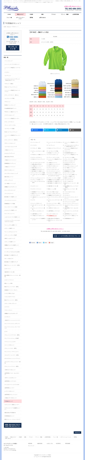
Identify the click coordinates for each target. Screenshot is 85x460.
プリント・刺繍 (38, 437)
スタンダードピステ (68, 179)
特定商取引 (58, 443)
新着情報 (30, 443)
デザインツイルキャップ (69, 160)
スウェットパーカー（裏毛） (54, 203)
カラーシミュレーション (65, 437)
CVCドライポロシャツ (53, 166)
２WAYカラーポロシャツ (53, 208)
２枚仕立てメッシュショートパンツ (39, 197)
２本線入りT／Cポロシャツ (38, 215)
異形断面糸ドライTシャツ (70, 164)
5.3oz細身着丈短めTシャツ (70, 152)
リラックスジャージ (68, 169)
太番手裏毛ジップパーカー (54, 211)
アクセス (31, 437)
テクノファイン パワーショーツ (71, 203)
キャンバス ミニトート (69, 172)
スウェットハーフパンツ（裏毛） (38, 208)
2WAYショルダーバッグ (69, 178)
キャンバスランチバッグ (53, 169)
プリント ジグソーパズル (53, 157)
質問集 (75, 437)
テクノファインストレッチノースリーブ (71, 197)
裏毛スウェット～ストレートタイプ (55, 221)
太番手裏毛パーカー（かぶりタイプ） (71, 208)
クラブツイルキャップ (53, 154)
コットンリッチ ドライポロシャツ (55, 143)
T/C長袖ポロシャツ (52, 215)
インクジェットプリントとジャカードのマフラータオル (55, 175)
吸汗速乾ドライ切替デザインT (55, 181)
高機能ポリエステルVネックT (54, 195)
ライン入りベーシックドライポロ (71, 211)
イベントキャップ (36, 142)
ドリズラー (34, 145)
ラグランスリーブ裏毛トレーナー (71, 216)
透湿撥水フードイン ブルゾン (38, 191)
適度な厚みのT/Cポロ (37, 164)
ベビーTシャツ (51, 145)
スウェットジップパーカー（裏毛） (55, 200)
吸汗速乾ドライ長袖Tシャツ (38, 171)
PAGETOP (77, 432)
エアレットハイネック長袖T (54, 178)
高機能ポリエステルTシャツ (38, 169)
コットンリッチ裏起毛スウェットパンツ (55, 160)
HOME (6, 437)
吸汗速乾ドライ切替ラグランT (55, 183)
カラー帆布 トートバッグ (69, 167)
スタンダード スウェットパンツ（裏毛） (71, 206)
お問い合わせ (8, 438)
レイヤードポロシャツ (53, 213)
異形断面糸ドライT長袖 (69, 171)
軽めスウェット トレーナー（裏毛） (71, 184)
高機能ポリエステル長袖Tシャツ (55, 179)
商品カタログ (13, 437)
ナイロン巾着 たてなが (53, 191)
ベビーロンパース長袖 (69, 157)
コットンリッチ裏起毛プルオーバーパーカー (71, 149)
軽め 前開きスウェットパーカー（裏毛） (71, 186)
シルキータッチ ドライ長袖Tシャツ (39, 175)
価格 (25, 437)
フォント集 (55, 437)
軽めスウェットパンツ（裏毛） (39, 193)
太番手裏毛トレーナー (37, 213)
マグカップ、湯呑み (36, 148)
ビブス (33, 200)
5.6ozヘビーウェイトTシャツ (54, 148)
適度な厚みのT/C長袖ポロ (54, 218)
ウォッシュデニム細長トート (70, 174)
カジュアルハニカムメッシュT (71, 166)
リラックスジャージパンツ (54, 171)
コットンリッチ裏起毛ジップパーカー (71, 143)
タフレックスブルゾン (37, 157)
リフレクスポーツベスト (69, 191)
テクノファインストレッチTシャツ (55, 197)
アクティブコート (36, 195)
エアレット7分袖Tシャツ (37, 179)
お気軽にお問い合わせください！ (55, 228)
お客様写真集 (48, 437)
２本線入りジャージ (52, 162)
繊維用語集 (39, 443)
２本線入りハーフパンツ (37, 166)
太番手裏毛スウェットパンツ (70, 213)
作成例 (20, 437)
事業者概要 (67, 443)
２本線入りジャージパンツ (54, 164)
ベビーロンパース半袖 (53, 151)
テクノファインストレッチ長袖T (71, 200)
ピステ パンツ (35, 186)
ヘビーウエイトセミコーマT (38, 162)
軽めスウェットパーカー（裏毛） (70, 189)
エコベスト (66, 193)
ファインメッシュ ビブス (69, 201)
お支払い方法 (50, 443)
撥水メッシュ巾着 (52, 189)
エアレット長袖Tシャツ (69, 176)
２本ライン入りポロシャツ (38, 211)
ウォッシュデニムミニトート (38, 178)
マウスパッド (67, 151)
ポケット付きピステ (68, 181)
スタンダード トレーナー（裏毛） (38, 206)
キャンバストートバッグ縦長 (38, 172)
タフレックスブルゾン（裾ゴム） (38, 152)
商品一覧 (33, 139)
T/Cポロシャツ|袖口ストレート (39, 154)
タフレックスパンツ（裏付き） (71, 159)
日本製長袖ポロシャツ (69, 218)
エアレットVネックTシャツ (54, 193)
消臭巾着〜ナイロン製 (53, 186)
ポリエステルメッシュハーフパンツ (55, 206)
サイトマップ (31, 445)
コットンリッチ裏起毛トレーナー (71, 155)
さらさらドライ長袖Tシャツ (54, 172)
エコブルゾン (67, 195)
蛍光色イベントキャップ (53, 152)
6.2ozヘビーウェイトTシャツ (38, 159)
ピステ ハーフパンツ (36, 189)
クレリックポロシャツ (37, 203)
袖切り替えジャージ (36, 167)
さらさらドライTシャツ (69, 162)
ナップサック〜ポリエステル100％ (38, 182)
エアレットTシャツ (52, 167)
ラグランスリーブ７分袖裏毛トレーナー (39, 219)
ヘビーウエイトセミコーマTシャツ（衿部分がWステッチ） (71, 146)
